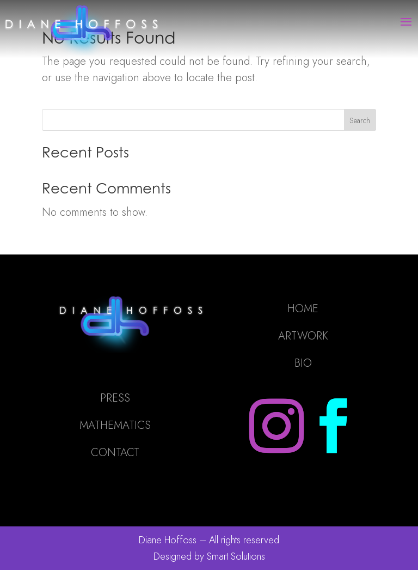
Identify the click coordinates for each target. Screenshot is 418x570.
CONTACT (115, 452)
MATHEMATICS (115, 425)
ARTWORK (303, 336)
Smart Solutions (236, 556)
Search (359, 120)
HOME (302, 309)
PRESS (115, 398)
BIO (303, 363)
